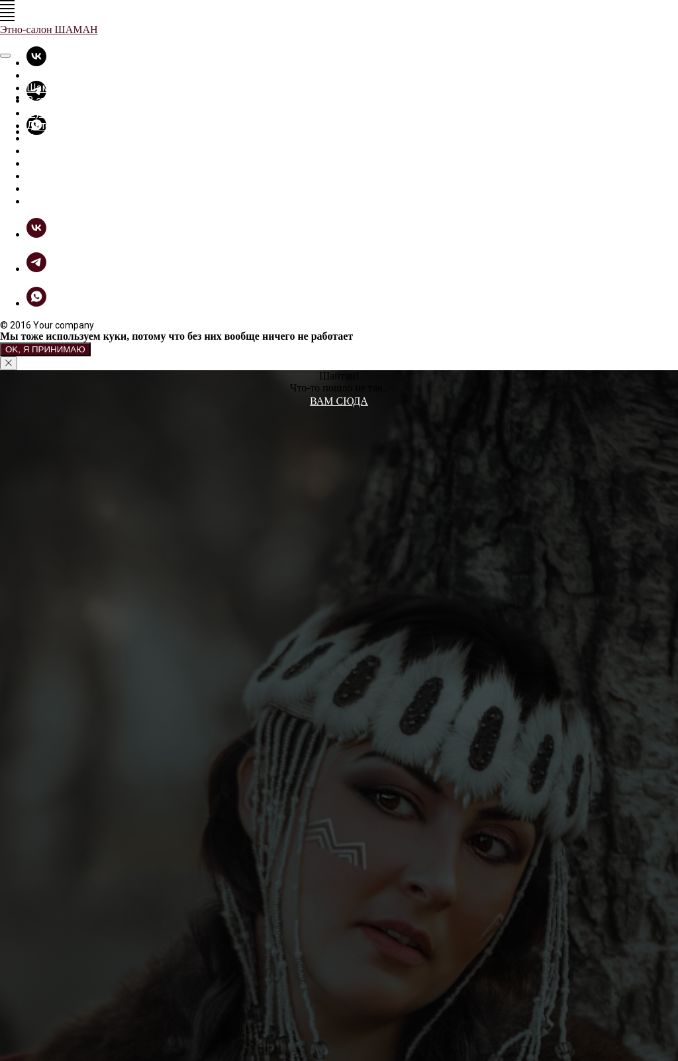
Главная (46, 75)
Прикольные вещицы (81, 138)
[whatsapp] (36, 303)
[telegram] (36, 268)
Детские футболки (72, 125)
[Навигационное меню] (7, 4)
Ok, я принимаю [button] (45, 349)
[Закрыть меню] (5, 56)
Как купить (53, 188)
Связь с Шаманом (70, 201)
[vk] (36, 62)
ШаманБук (52, 176)
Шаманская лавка (70, 87)
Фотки (42, 163)
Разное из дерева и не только (100, 150)
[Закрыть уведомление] (8, 363)
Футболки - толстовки (80, 113)
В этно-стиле (57, 100)
